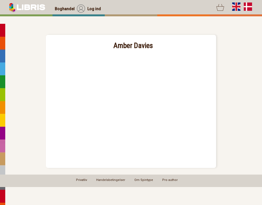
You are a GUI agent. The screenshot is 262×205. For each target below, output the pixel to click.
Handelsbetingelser (110, 180)
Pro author (170, 180)
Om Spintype (143, 180)
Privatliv (81, 180)
